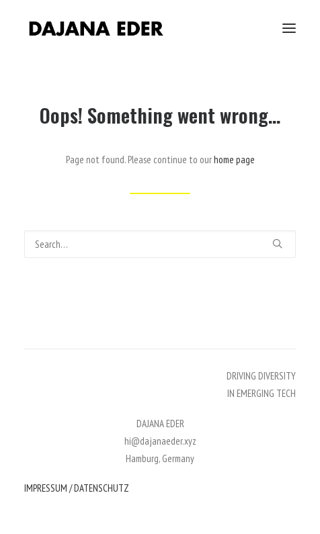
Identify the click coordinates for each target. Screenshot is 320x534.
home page (234, 159)
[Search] (160, 244)
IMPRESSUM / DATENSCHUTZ (76, 488)
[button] (289, 28)
